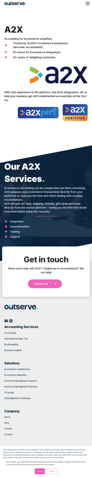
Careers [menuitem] (8, 428)
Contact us (41, 314)
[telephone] (10, 321)
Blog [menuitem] (6, 422)
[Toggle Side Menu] (88, 3)
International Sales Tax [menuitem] (16, 338)
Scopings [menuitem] (9, 392)
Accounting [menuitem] (10, 332)
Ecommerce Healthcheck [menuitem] (17, 369)
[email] (6, 321)
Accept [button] (40, 471)
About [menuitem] (7, 417)
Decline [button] (52, 471)
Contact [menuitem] (8, 434)
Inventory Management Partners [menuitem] (20, 386)
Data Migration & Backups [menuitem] (17, 398)
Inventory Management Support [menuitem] (20, 380)
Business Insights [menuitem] (13, 350)
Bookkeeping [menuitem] (11, 344)
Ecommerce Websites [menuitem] (15, 375)
